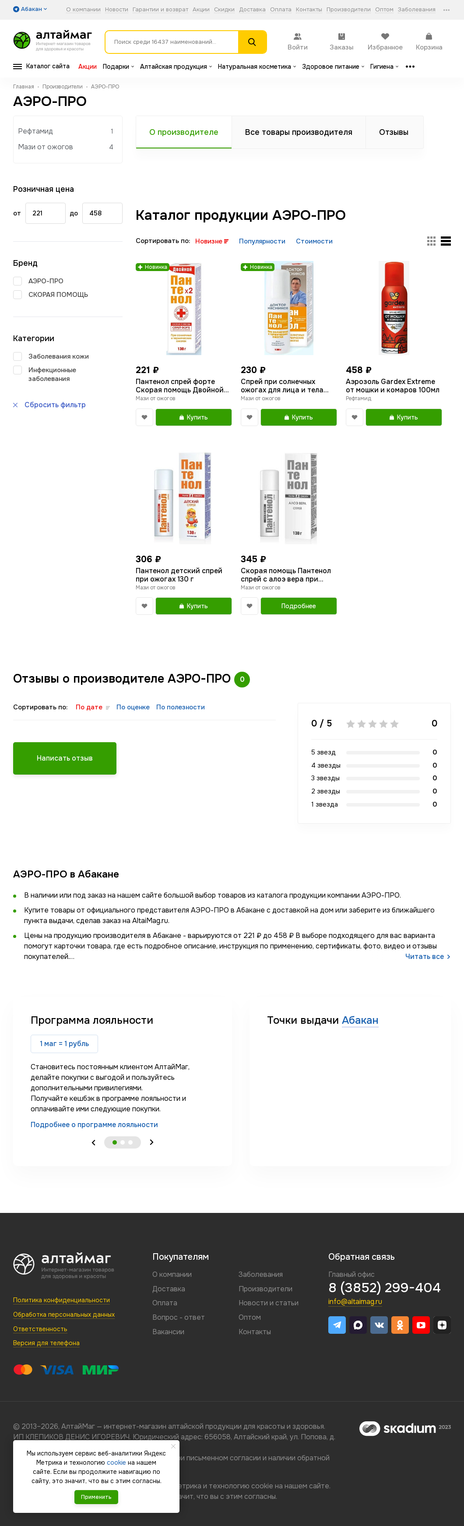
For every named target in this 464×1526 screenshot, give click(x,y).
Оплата (281, 10)
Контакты (309, 10)
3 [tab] (130, 1142)
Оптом (384, 10)
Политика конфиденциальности (61, 1300)
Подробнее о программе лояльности (94, 1124)
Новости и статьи (269, 1302)
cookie (262, 1486)
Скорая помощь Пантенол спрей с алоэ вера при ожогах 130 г (286, 575)
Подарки (118, 66)
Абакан (360, 1020)
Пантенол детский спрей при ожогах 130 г (179, 575)
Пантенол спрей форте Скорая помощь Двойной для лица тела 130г (180, 385)
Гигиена (384, 66)
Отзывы (393, 132)
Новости (116, 10)
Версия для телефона (46, 1343)
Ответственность (40, 1329)
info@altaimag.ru (355, 1301)
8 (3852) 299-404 (384, 1287)
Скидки (224, 10)
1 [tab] (114, 1142)
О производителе (183, 132)
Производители (349, 10)
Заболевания (417, 10)
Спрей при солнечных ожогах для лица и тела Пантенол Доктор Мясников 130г (282, 385)
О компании (83, 10)
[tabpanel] (122, 1072)
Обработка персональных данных (64, 1314)
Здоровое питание (333, 66)
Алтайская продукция (176, 66)
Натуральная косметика (257, 66)
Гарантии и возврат (160, 10)
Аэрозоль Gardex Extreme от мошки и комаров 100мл (392, 385)
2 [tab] (122, 1142)
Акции (201, 10)
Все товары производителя (298, 132)
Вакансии (168, 1331)
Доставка (252, 10)
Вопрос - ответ (178, 1317)
